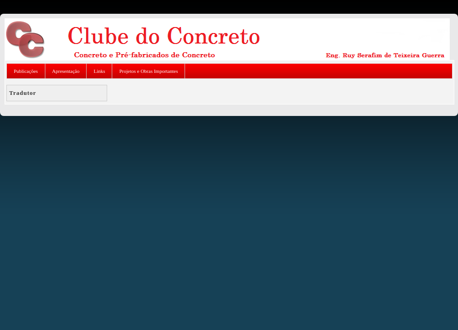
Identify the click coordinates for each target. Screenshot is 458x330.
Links (99, 71)
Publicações (26, 71)
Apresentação (66, 71)
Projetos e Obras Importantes (148, 71)
